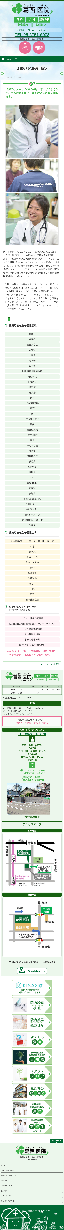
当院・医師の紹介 (7, 1170)
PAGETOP (56, 1140)
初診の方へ (5, 1181)
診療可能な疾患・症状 (9, 1175)
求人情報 (4, 1191)
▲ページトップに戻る (50, 664)
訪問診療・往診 (6, 1186)
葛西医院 (31, 1211)
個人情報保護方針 (7, 1201)
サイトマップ (6, 1196)
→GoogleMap (32, 970)
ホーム (3, 1165)
